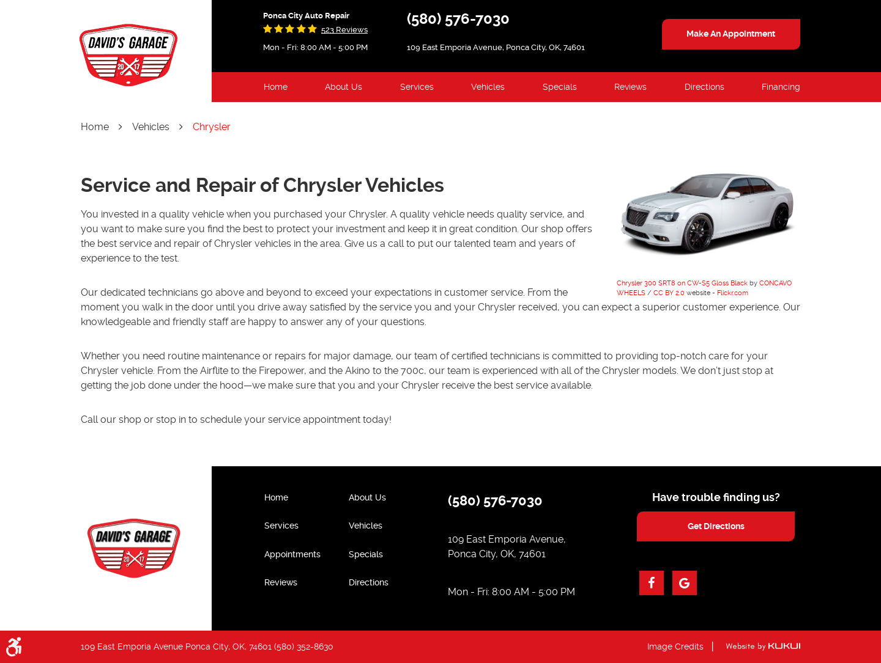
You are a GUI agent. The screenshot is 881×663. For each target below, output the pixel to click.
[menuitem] (276, 87)
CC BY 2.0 (669, 293)
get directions (716, 526)
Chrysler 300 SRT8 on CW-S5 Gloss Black (682, 283)
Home (276, 87)
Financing (781, 87)
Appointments (292, 554)
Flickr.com (732, 293)
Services (417, 87)
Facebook (651, 583)
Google (684, 583)
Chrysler (212, 127)
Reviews (630, 87)
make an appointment (730, 33)
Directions (704, 87)
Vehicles (488, 87)
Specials (560, 87)
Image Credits (675, 646)
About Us (343, 87)
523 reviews (344, 30)
